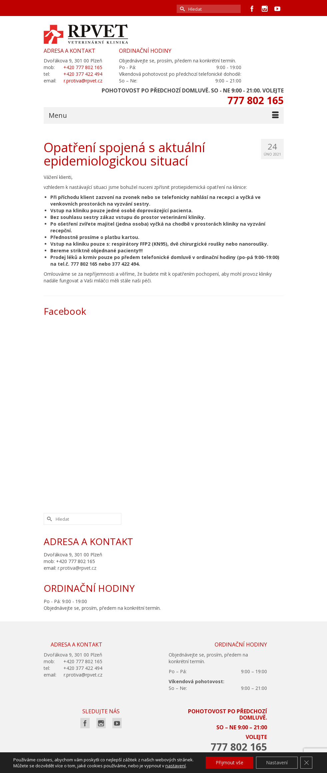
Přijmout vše (229, 762)
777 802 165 (255, 100)
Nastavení (277, 762)
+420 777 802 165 (82, 67)
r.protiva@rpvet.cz (77, 568)
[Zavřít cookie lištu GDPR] (306, 763)
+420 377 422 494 (82, 74)
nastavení (175, 766)
